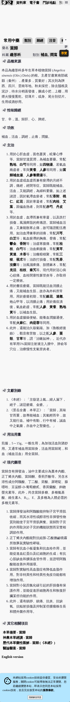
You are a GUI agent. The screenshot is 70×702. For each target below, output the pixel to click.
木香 (23, 254)
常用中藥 (11, 40)
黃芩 (59, 249)
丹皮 (59, 206)
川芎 (59, 233)
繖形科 (15, 55)
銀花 (49, 296)
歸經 (40, 40)
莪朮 (19, 259)
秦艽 (33, 270)
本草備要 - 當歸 (14, 632)
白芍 (23, 164)
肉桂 (56, 201)
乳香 (59, 259)
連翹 (59, 296)
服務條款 (48, 690)
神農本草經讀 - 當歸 (17, 637)
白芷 (13, 238)
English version (12, 657)
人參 (43, 170)
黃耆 (33, 170)
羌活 (13, 270)
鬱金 (13, 243)
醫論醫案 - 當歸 (14, 648)
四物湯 (48, 164)
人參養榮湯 (34, 175)
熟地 (13, 164)
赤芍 (49, 206)
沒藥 (13, 264)
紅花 (19, 201)
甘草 (19, 338)
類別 (27, 40)
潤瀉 (53, 55)
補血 (44, 55)
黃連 (13, 254)
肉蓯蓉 (35, 323)
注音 (52, 40)
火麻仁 (21, 323)
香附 (56, 196)
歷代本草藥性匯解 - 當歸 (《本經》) (29, 643)
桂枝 (23, 270)
